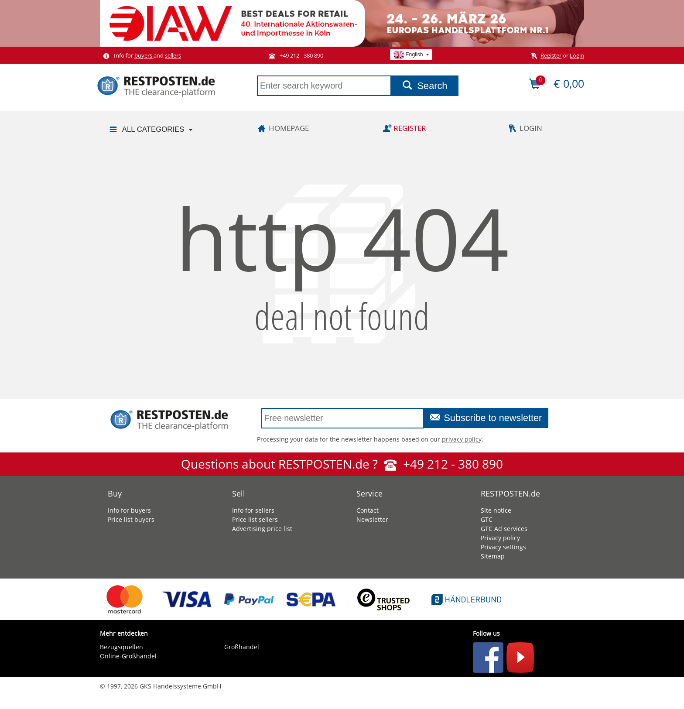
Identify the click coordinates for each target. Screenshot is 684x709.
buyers (144, 55)
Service (369, 493)
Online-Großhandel (128, 656)
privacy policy (462, 439)
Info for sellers (253, 510)
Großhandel (241, 647)
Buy (115, 493)
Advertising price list (262, 528)
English (408, 54)
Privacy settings (503, 547)
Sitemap (493, 556)
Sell (238, 493)
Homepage (281, 128)
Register (550, 55)
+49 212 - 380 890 (294, 55)
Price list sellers (255, 519)
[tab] (155, 491)
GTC (486, 519)
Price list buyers (131, 519)
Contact (367, 510)
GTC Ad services (504, 528)
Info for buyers (129, 510)
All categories (146, 129)
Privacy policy (500, 538)
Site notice (496, 510)
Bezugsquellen (121, 647)
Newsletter (372, 519)
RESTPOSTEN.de (510, 493)
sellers (173, 55)
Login (577, 55)
